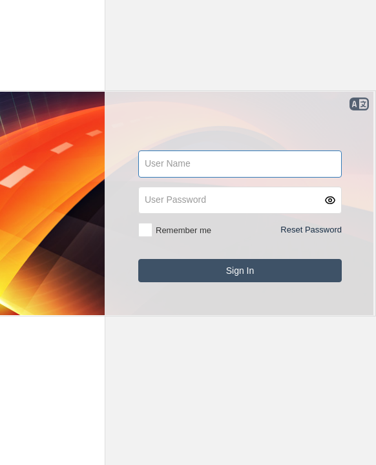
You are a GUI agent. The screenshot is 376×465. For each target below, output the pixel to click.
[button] (330, 200)
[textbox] (240, 164)
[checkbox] (174, 230)
